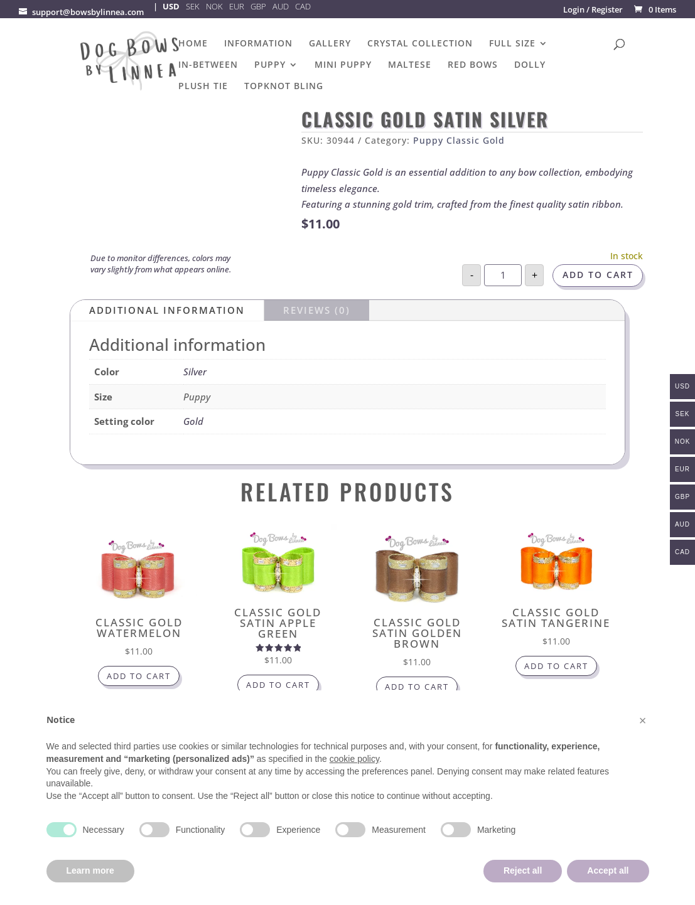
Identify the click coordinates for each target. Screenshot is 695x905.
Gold (193, 421)
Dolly (530, 65)
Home (193, 44)
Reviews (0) (316, 310)
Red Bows (473, 65)
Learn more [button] (90, 870)
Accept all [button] (607, 870)
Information (258, 44)
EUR (236, 6)
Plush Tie (203, 87)
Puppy (270, 65)
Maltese (409, 65)
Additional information (167, 310)
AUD (280, 6)
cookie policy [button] (354, 759)
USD (171, 6)
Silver (195, 371)
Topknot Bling (283, 87)
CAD (303, 6)
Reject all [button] (523, 870)
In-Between (208, 65)
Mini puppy (343, 65)
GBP (258, 6)
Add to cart (598, 275)
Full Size (512, 44)
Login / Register (593, 9)
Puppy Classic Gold (459, 140)
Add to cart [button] (139, 677)
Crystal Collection (420, 44)
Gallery (330, 44)
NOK (214, 6)
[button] (643, 720)
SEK (193, 6)
